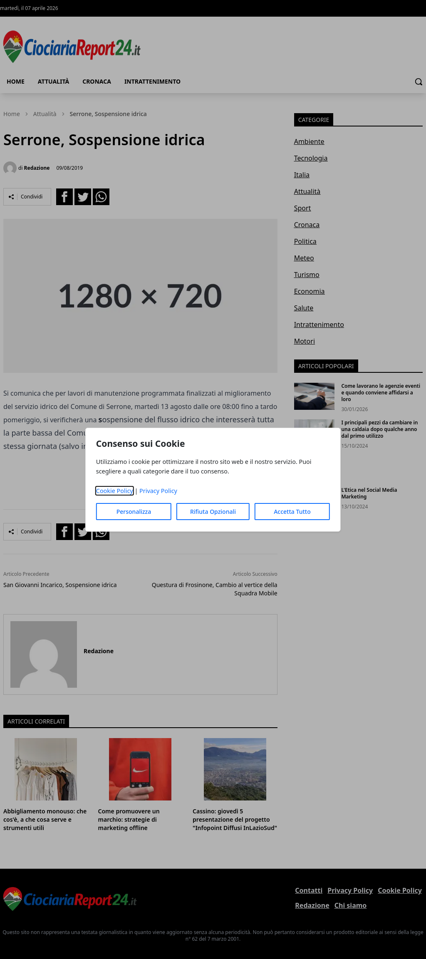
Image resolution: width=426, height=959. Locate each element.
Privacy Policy (158, 491)
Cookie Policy (114, 491)
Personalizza (133, 511)
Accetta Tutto (292, 511)
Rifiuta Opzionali (213, 511)
